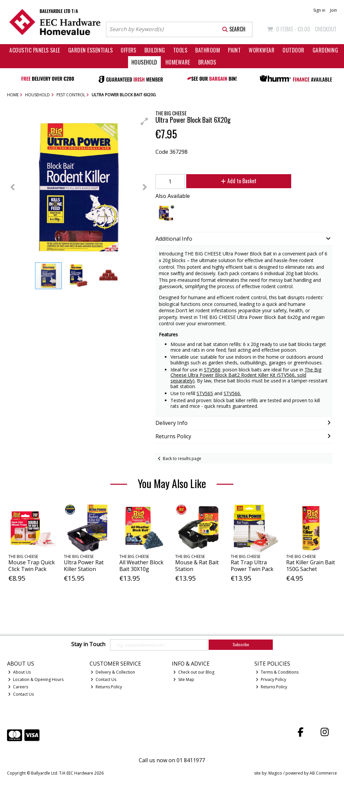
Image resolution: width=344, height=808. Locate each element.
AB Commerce (323, 773)
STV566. (232, 393)
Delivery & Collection (113, 672)
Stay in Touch (88, 644)
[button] (144, 121)
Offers (128, 50)
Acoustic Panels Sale (34, 50)
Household (144, 62)
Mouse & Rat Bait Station (197, 565)
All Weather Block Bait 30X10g (141, 565)
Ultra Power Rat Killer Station (84, 565)
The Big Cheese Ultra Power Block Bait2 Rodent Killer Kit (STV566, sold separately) (245, 375)
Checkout (326, 29)
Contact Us (21, 694)
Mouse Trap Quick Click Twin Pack (31, 565)
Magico (275, 773)
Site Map (183, 679)
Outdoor (293, 50)
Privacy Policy (271, 679)
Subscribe (241, 644)
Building (154, 50)
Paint (234, 50)
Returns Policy (106, 687)
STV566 (212, 369)
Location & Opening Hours (36, 679)
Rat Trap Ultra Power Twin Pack (252, 565)
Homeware (177, 62)
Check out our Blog (193, 672)
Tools (180, 50)
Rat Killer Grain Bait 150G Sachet (310, 565)
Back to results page (182, 458)
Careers (18, 687)
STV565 (205, 393)
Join (333, 10)
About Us (19, 672)
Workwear (261, 50)
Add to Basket (238, 181)
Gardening (325, 50)
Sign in (319, 10)
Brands (207, 62)
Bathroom (207, 50)
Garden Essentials (90, 50)
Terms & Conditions (277, 672)
